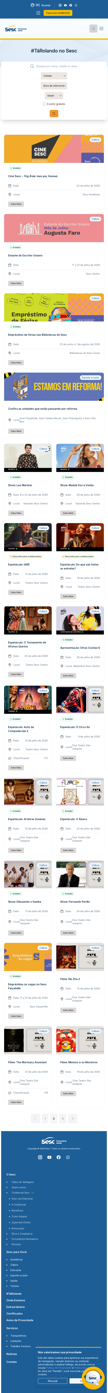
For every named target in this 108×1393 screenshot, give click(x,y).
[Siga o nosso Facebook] (70, 5)
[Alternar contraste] (33, 5)
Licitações (15, 1341)
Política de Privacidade (58, 1367)
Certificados (14, 1313)
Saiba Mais (16, 204)
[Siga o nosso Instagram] (60, 5)
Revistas (16, 1244)
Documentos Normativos (25, 1239)
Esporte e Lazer (19, 1275)
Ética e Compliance (22, 1233)
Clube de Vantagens (23, 1182)
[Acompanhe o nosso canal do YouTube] (65, 5)
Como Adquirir (19, 1216)
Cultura (14, 1264)
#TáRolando (14, 1293)
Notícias (11, 1354)
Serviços (12, 1328)
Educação (15, 1270)
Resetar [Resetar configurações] (46, 5)
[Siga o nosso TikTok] (76, 5)
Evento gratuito (56, 104)
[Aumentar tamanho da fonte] (38, 5)
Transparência (18, 1335)
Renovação (18, 1228)
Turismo (14, 1286)
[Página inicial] (16, 28)
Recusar (53, 1381)
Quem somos (19, 1187)
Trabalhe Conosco (20, 1346)
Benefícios (17, 1210)
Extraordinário (15, 1307)
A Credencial (19, 1204)
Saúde (14, 1280)
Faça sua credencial (58, 12)
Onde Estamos (15, 1300)
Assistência (16, 1259)
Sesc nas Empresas (22, 1198)
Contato (11, 1362)
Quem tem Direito (21, 1222)
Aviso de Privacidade (19, 1320)
